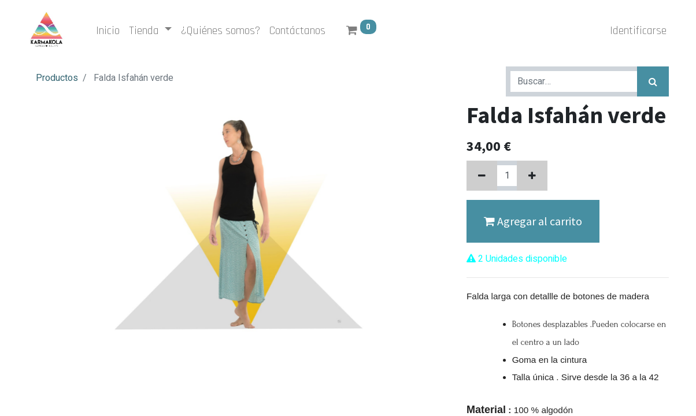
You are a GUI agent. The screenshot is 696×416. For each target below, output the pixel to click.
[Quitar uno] (482, 176)
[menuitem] (110, 30)
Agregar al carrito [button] (533, 221)
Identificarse (636, 30)
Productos (57, 78)
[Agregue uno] (532, 176)
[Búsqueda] (653, 81)
